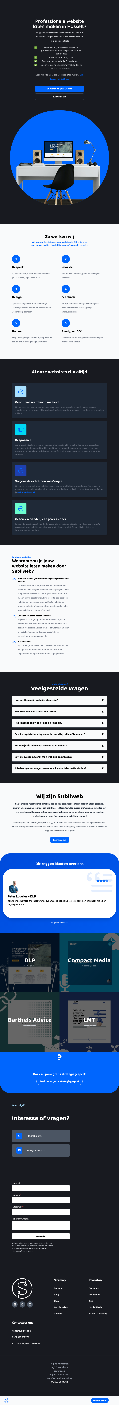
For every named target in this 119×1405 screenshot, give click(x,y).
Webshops (94, 1294)
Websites (94, 1288)
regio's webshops (59, 1367)
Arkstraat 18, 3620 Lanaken (26, 1343)
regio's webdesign (59, 1363)
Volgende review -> (60, 922)
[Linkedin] (30, 1304)
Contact (58, 1313)
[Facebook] (15, 1304)
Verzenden (41, 1236)
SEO (91, 1301)
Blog (56, 1294)
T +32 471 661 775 (20, 1337)
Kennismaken (59, 96)
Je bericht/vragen (41, 1223)
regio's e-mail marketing (59, 1378)
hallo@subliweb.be (35, 1150)
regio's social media (59, 1374)
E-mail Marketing (98, 1313)
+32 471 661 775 (34, 1136)
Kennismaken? (100, 1400)
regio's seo (59, 1371)
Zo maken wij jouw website (59, 88)
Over (56, 1301)
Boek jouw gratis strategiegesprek (59, 1081)
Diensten (58, 1288)
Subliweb (63, 1381)
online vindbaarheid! (26, 492)
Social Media (95, 1307)
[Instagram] (22, 1304)
